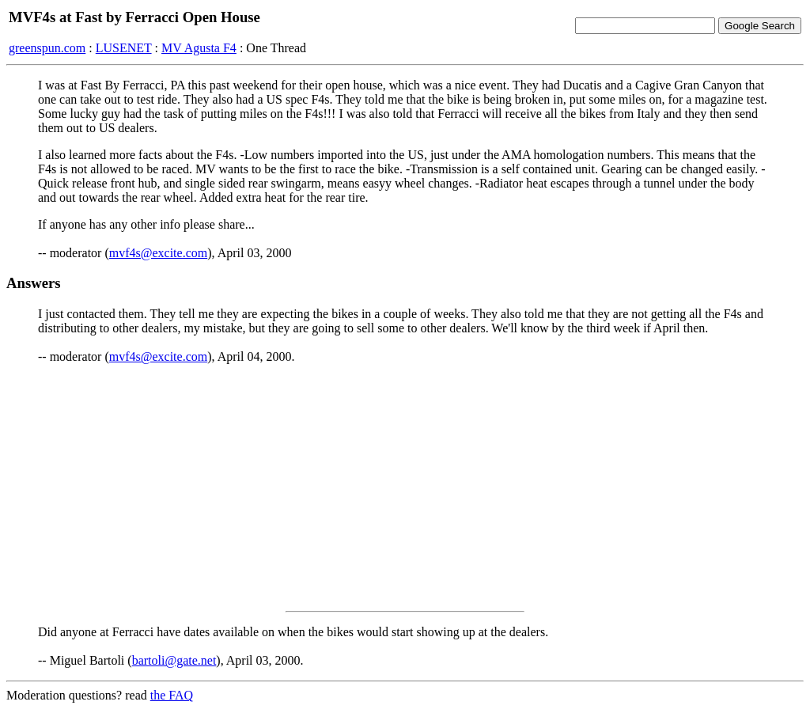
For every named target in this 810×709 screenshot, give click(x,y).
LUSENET (124, 48)
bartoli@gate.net (174, 660)
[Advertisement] (405, 487)
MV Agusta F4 (199, 48)
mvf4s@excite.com (158, 253)
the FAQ (171, 695)
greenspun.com (47, 48)
